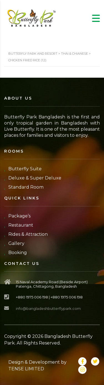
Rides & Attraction (28, 234)
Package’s (19, 216)
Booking (17, 252)
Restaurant (20, 225)
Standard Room (26, 187)
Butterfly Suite (25, 168)
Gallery (16, 243)
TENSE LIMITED (26, 368)
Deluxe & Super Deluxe (34, 178)
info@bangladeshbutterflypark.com (48, 308)
